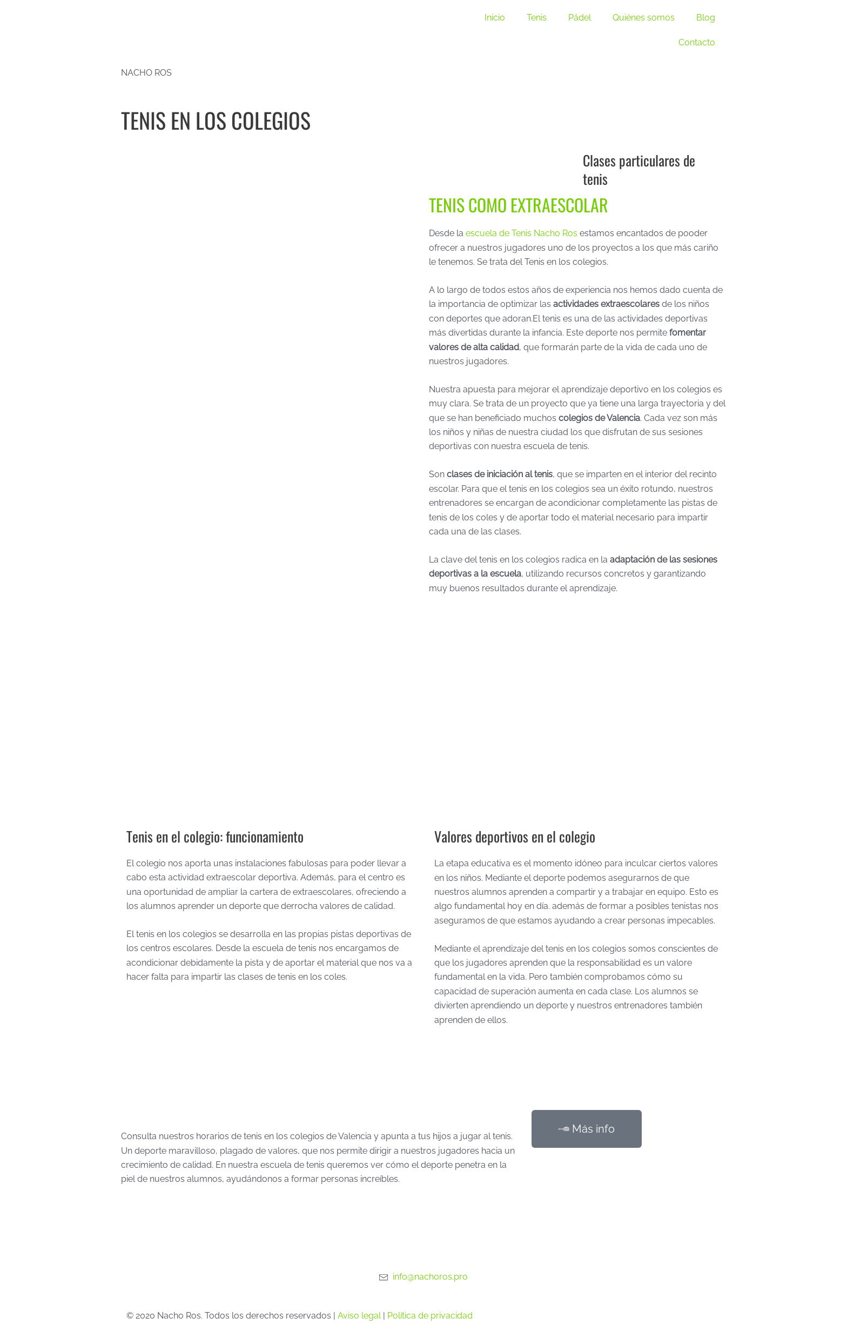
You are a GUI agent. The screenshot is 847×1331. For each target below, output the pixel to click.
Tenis (537, 17)
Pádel (579, 17)
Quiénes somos (644, 17)
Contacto (696, 42)
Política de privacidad (430, 1315)
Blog (705, 17)
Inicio (495, 17)
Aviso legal (359, 1315)
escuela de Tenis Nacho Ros (521, 233)
